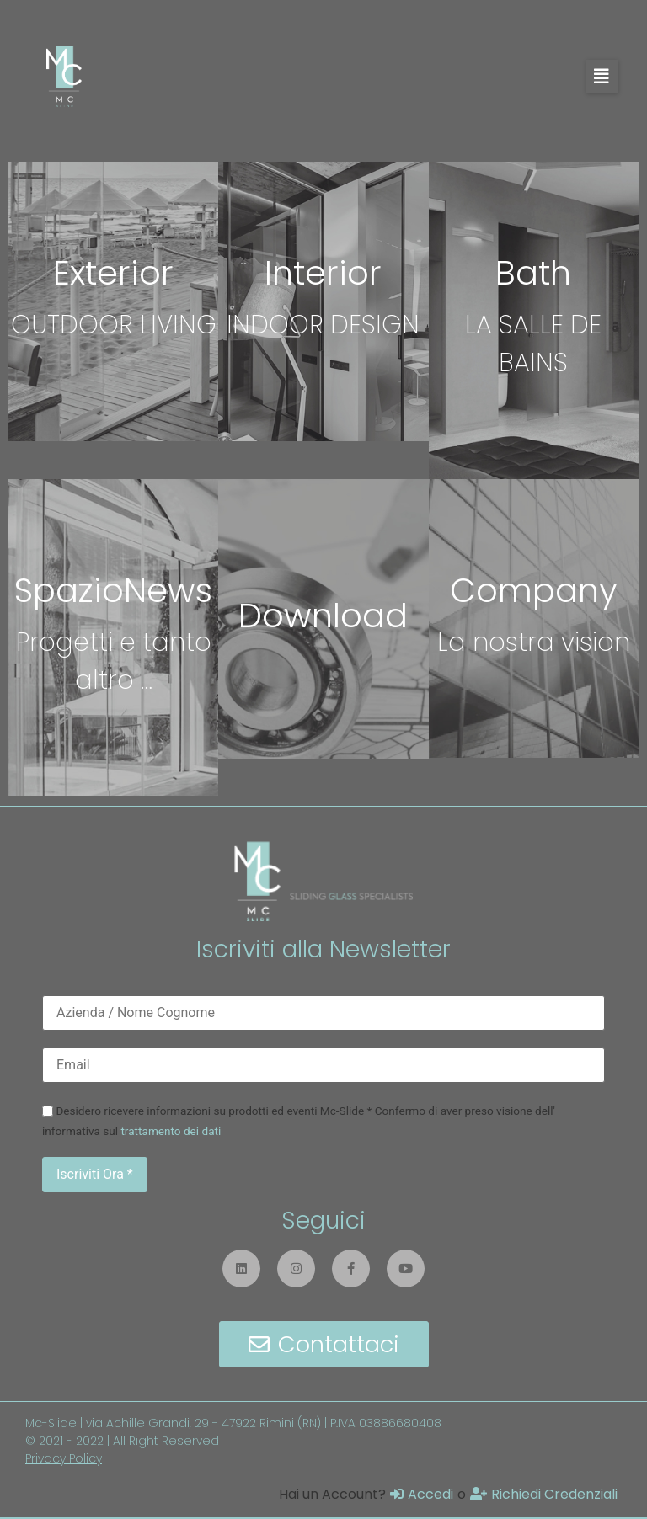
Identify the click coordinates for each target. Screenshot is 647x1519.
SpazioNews (113, 590)
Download (323, 615)
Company (534, 590)
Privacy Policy (63, 1458)
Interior (323, 272)
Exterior (113, 272)
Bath (533, 272)
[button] (602, 76)
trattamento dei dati (170, 1131)
